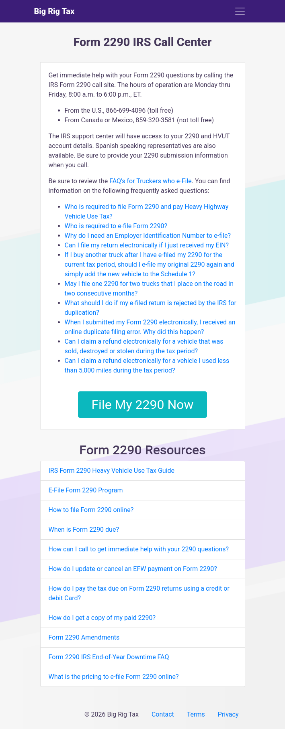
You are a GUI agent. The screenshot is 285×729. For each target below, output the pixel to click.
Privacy (228, 714)
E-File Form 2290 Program (86, 490)
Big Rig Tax (54, 11)
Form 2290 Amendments (84, 637)
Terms (196, 714)
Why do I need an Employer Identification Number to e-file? (148, 235)
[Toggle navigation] (240, 11)
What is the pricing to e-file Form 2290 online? (114, 676)
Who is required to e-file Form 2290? (116, 226)
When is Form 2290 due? (84, 529)
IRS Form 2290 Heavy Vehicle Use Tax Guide (112, 470)
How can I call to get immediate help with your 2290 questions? (139, 549)
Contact (163, 714)
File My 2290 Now (142, 404)
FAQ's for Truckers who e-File (150, 181)
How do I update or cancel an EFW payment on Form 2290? (133, 569)
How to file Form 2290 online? (91, 510)
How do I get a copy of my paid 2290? (102, 618)
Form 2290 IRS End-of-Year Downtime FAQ (109, 657)
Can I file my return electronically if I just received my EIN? (147, 245)
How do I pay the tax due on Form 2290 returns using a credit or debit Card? (139, 593)
